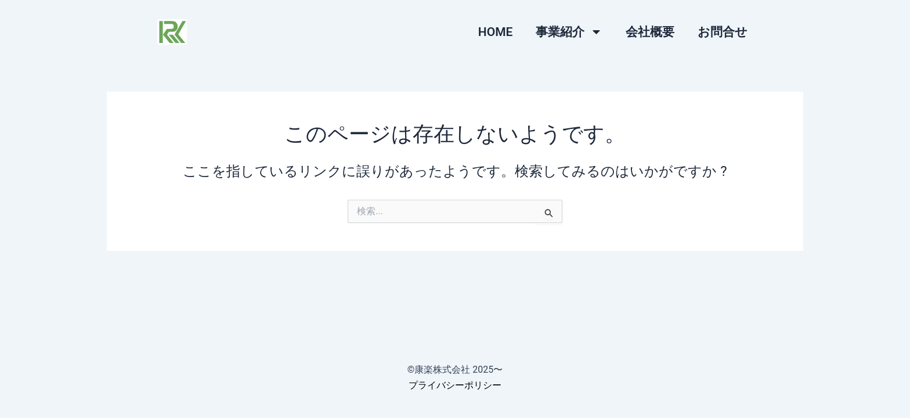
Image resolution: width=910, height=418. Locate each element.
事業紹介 (569, 32)
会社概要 (650, 32)
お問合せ (723, 32)
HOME (495, 32)
